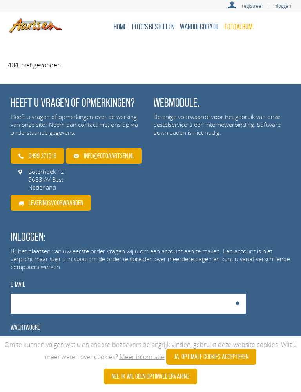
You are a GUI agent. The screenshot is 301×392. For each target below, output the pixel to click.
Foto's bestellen (153, 26)
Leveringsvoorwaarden (50, 203)
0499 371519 (37, 156)
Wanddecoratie (199, 26)
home (120, 26)
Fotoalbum (238, 26)
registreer (252, 6)
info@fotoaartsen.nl (104, 156)
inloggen (282, 6)
